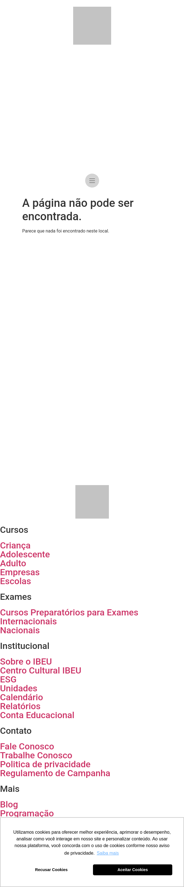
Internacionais (28, 621)
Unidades (18, 688)
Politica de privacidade (45, 764)
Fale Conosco (27, 746)
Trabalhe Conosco (36, 755)
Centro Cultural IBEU (40, 670)
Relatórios (20, 706)
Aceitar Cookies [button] (133, 869)
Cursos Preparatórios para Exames (69, 612)
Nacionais (20, 630)
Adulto (13, 563)
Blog (9, 804)
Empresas (20, 572)
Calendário (21, 697)
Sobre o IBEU (26, 661)
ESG (8, 679)
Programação (27, 813)
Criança (15, 545)
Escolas (15, 581)
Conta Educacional (37, 715)
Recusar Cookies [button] (51, 869)
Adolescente (25, 554)
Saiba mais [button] (108, 853)
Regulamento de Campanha (55, 773)
